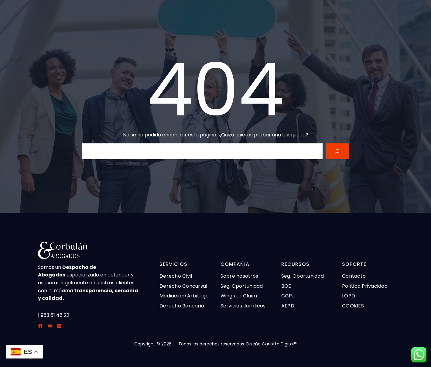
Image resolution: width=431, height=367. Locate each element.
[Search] (337, 151)
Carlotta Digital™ (279, 344)
